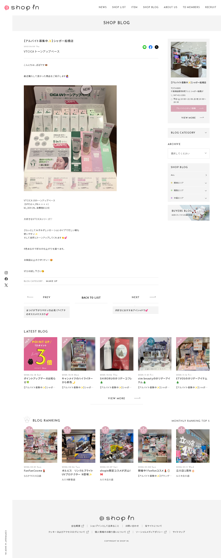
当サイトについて (153, 525)
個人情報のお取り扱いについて (110, 531)
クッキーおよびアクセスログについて (66, 531)
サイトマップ (179, 531)
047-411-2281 (179, 95)
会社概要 (75, 525)
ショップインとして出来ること (104, 525)
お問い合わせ (132, 525)
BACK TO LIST (91, 297)
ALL (173, 175)
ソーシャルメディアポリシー (149, 531)
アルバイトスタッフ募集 (186, 108)
